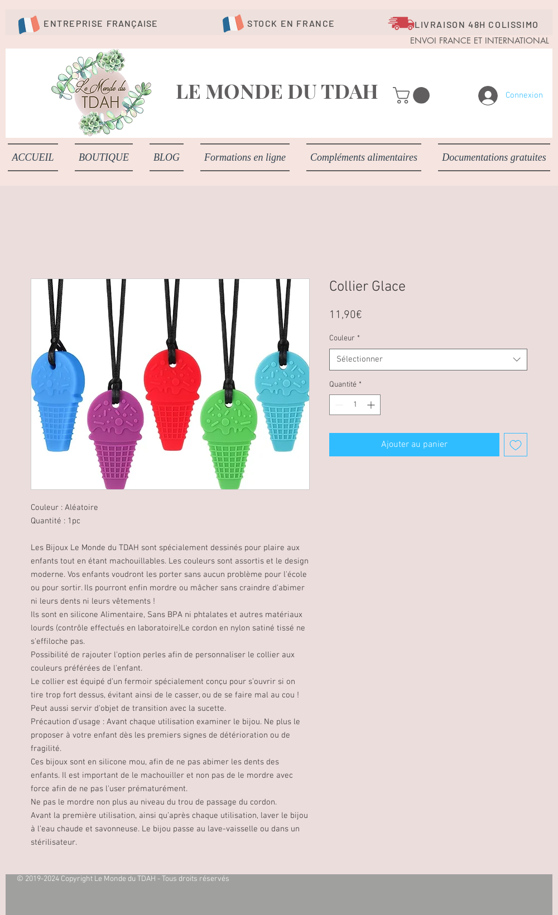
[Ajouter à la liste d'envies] (515, 444)
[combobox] (428, 359)
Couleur (344, 338)
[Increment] (372, 405)
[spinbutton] (355, 405)
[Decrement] (338, 405)
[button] (413, 95)
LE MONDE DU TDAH (277, 90)
